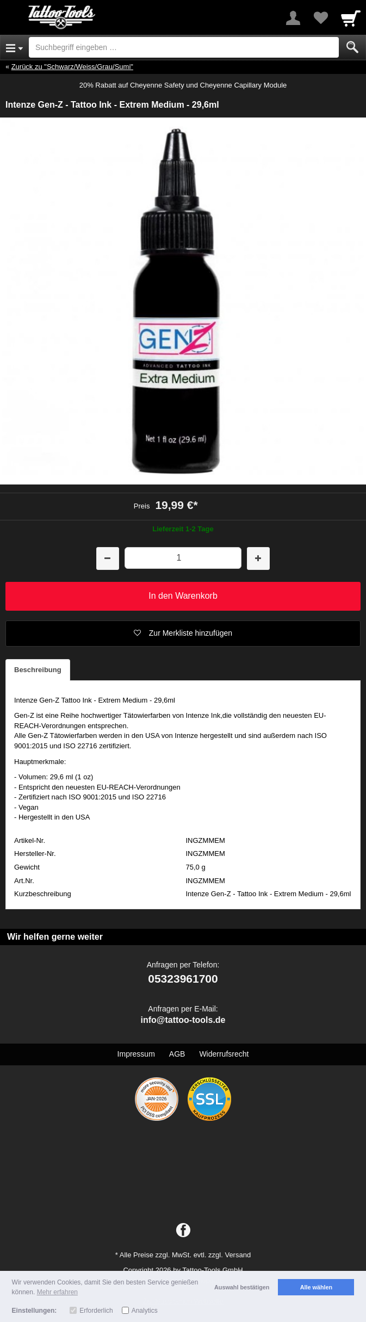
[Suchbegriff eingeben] (184, 47)
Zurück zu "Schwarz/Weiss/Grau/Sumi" (72, 67)
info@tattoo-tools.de (182, 1020)
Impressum (136, 1054)
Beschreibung (37, 670)
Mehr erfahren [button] (57, 1292)
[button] (183, 633)
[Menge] (183, 557)
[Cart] (351, 18)
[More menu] (293, 18)
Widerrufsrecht (224, 1054)
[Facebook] (183, 1231)
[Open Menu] (14, 47)
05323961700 (183, 978)
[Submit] (352, 47)
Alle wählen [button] (316, 1287)
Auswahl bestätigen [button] (241, 1287)
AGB (177, 1054)
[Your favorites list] (320, 18)
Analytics (145, 1310)
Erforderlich (96, 1310)
